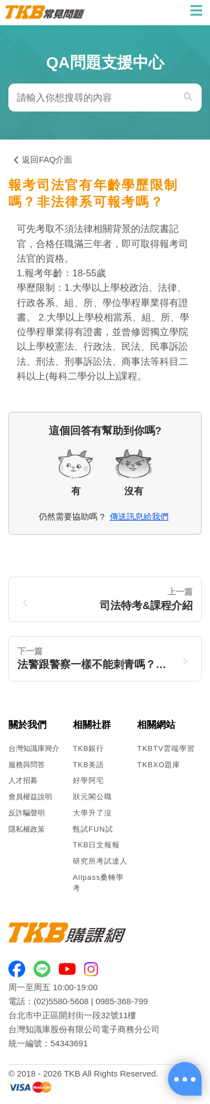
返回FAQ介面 (43, 159)
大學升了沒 (92, 813)
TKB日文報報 (96, 845)
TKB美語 (89, 764)
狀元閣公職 (92, 796)
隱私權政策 (26, 829)
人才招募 (23, 780)
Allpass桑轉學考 (98, 882)
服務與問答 (26, 764)
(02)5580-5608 (61, 1001)
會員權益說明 (30, 796)
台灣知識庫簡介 (33, 748)
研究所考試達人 (100, 861)
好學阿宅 (88, 780)
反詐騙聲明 (26, 813)
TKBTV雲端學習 (166, 748)
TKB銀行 (89, 748)
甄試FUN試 (93, 829)
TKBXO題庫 (158, 764)
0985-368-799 (122, 1001)
